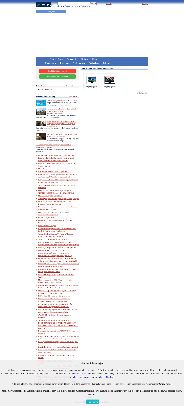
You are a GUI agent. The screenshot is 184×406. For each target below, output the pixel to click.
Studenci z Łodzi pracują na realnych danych (53, 239)
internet (62, 6)
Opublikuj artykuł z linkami (57, 76)
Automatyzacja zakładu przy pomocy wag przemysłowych (58, 199)
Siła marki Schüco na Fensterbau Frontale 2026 (54, 320)
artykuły (78, 6)
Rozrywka (64, 63)
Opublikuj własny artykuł (57, 71)
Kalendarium (41, 86)
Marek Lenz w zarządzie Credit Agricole (52, 169)
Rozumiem (93, 402)
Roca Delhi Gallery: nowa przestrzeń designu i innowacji (58, 347)
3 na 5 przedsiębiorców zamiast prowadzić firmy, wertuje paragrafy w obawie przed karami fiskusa (61, 124)
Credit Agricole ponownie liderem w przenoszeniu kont (57, 248)
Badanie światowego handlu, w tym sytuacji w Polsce (56, 155)
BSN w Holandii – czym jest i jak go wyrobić (54, 296)
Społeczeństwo (79, 63)
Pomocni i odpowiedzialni (47, 218)
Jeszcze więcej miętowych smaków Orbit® (62, 101)
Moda (94, 59)
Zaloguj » (145, 4)
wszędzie (70, 6)
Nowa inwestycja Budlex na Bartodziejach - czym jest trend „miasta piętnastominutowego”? (62, 111)
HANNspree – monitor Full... (103, 68)
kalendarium (87, 6)
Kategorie (51, 12)
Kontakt (108, 4)
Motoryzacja (50, 63)
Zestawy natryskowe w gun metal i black (52, 250)
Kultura (84, 59)
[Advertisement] (92, 35)
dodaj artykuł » (73, 96)
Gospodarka (72, 59)
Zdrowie (106, 63)
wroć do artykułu (142, 93)
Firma (60, 59)
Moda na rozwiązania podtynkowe (50, 196)
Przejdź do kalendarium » (44, 89)
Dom (52, 59)
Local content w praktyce (47, 226)
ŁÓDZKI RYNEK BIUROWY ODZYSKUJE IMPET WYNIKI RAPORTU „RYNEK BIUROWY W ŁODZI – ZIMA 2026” (58, 325)
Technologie (94, 63)
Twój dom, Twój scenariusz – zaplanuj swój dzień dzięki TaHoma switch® (62, 135)
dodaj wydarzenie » (72, 86)
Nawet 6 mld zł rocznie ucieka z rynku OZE (53, 172)
